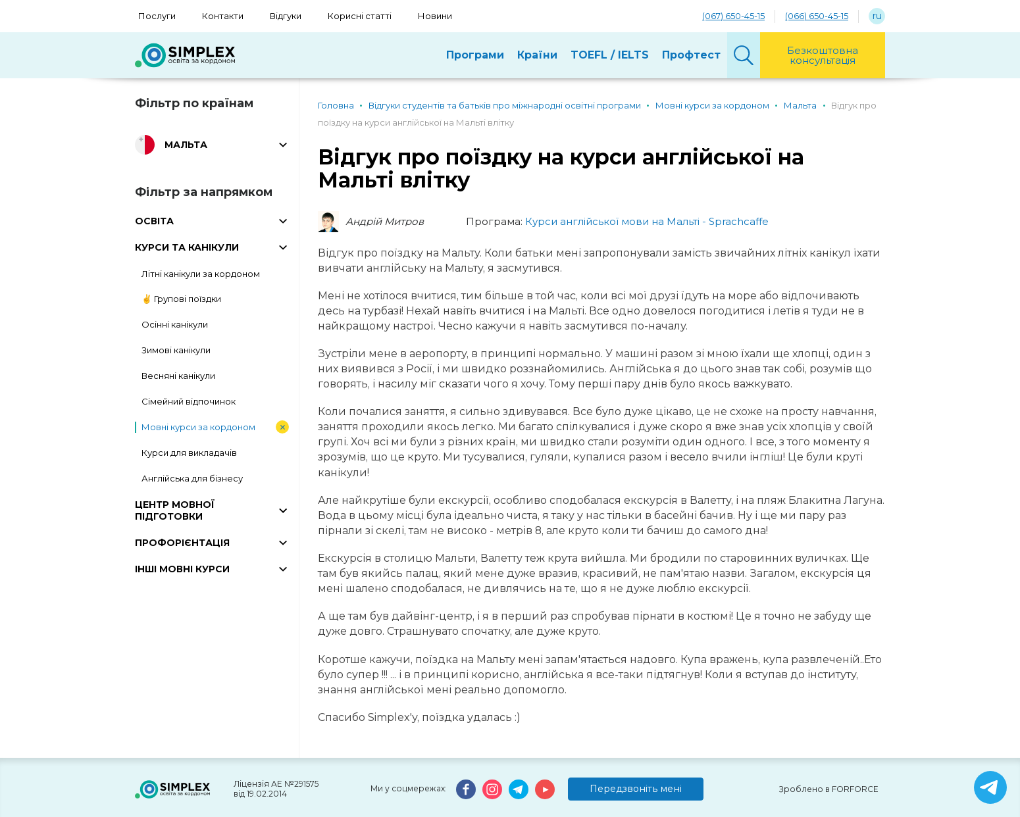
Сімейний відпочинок (188, 401)
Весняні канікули (178, 375)
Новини (435, 16)
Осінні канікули (174, 324)
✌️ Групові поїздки (181, 298)
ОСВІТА (154, 221)
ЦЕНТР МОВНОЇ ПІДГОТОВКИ (175, 510)
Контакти (222, 16)
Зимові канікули (176, 350)
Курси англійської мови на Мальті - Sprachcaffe (647, 221)
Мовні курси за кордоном (198, 427)
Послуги (157, 16)
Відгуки (285, 16)
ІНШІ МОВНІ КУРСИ (182, 569)
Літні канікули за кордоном (200, 273)
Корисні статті (360, 16)
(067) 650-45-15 (733, 16)
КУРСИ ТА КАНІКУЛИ (187, 247)
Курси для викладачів (189, 452)
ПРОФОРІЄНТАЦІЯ (182, 543)
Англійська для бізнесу (192, 478)
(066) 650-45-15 (816, 16)
